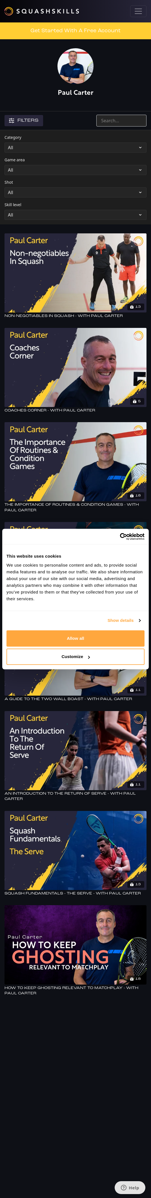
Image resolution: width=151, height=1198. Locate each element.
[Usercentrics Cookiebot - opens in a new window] (120, 536)
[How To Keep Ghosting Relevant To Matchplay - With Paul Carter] (75, 990)
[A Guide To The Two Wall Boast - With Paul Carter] (75, 699)
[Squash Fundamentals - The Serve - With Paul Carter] (75, 893)
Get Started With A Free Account (75, 31)
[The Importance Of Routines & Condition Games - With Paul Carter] (75, 507)
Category (13, 137)
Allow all (75, 638)
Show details (121, 620)
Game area (15, 159)
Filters (24, 120)
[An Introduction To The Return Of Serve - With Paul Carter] (75, 796)
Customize (75, 656)
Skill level (13, 204)
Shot (9, 182)
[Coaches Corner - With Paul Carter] (75, 410)
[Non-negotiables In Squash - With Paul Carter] (75, 316)
